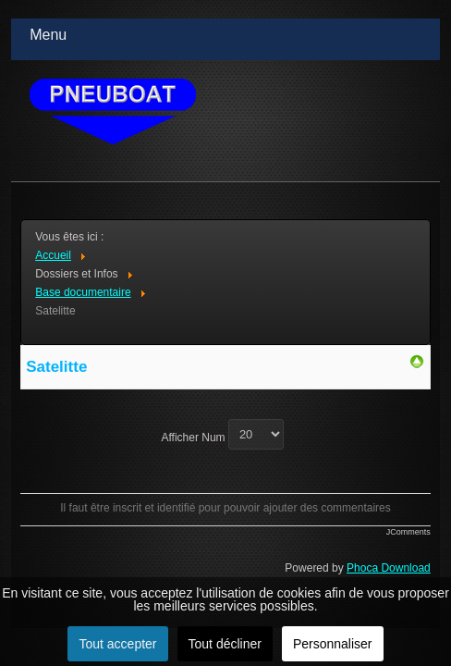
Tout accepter (117, 643)
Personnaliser (332, 643)
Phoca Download (389, 567)
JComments (408, 531)
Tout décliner (225, 643)
